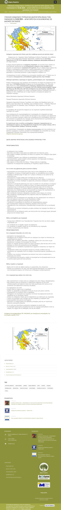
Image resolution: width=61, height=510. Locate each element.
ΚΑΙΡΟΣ (44, 385)
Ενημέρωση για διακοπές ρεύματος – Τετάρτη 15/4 (22, 410)
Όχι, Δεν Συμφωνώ (49, 505)
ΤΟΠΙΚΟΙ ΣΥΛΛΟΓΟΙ (42, 388)
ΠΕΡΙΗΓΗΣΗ (16, 388)
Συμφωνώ (42, 506)
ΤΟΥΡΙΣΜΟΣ (51, 388)
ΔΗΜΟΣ (26, 385)
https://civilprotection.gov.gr (14, 134)
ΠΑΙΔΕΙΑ (49, 385)
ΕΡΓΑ (39, 385)
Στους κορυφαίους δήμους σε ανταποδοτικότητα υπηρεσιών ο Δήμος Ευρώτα (28, 418)
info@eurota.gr (11, 443)
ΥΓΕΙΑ (7, 390)
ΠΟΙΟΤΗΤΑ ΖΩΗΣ (25, 388)
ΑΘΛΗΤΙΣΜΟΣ (20, 385)
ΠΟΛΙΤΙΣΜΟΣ (33, 388)
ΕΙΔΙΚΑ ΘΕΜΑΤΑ (33, 385)
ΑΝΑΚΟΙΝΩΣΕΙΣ (13, 23)
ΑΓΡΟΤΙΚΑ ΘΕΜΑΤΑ (10, 385)
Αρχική (6, 11)
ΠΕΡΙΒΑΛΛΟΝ (9, 388)
